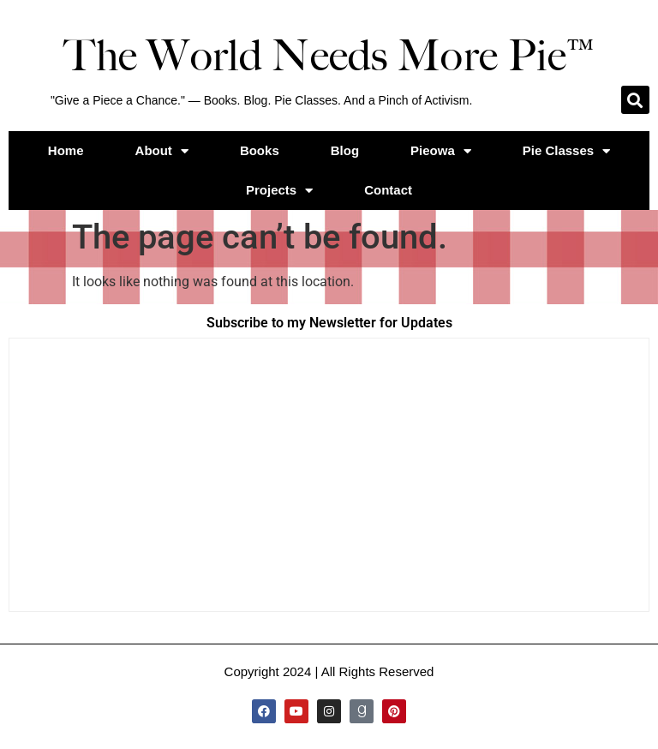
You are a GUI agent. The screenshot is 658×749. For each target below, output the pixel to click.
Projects (279, 191)
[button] (635, 100)
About (161, 151)
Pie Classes (566, 151)
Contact (388, 190)
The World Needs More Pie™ (329, 55)
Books (259, 150)
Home (66, 150)
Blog (345, 150)
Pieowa (440, 151)
